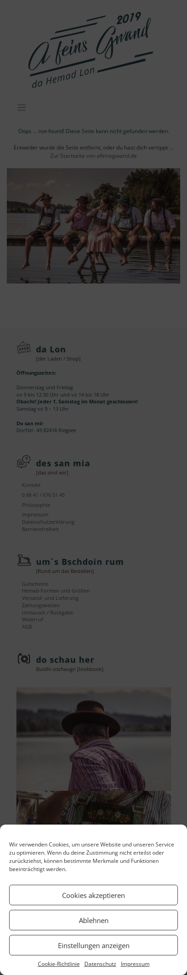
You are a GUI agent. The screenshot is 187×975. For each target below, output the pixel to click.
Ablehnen (94, 920)
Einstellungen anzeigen (94, 945)
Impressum (135, 964)
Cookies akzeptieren (93, 895)
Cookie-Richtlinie (59, 964)
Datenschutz (100, 964)
